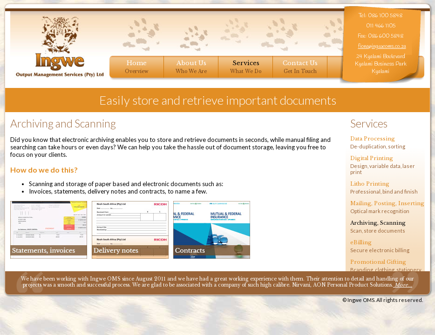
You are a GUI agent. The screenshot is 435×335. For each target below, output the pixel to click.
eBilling (361, 242)
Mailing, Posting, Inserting (387, 203)
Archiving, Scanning (378, 223)
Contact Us (300, 63)
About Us (191, 63)
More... (402, 285)
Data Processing (372, 138)
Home (137, 63)
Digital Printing (371, 158)
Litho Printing (369, 184)
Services (245, 63)
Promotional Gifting (378, 262)
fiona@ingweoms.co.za (382, 46)
